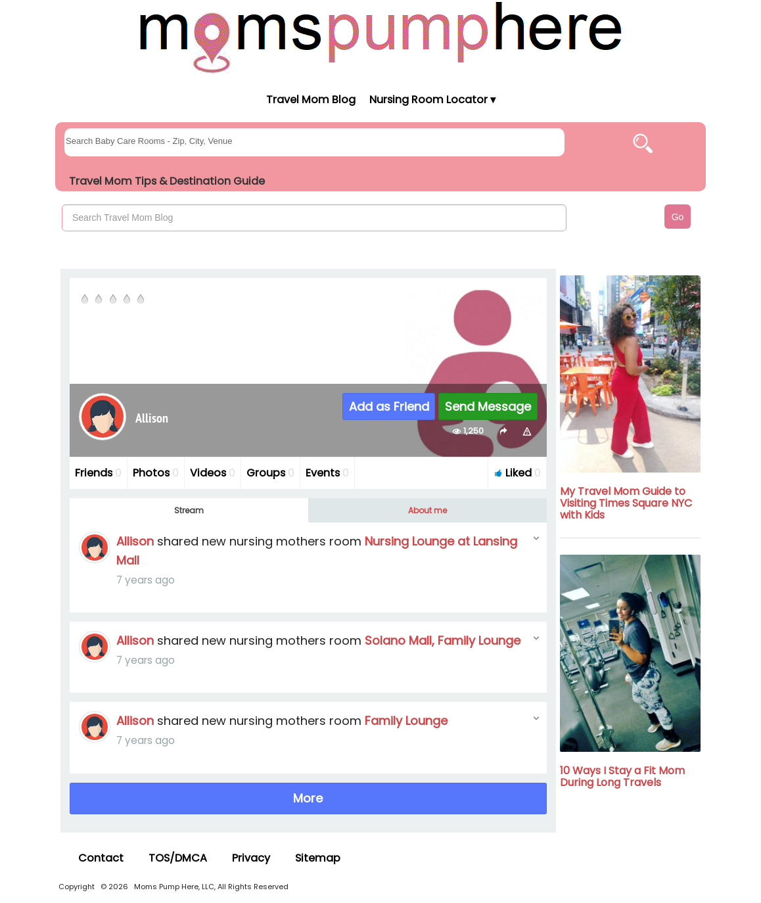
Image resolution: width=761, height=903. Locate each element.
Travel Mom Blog (310, 99)
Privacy (251, 858)
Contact (101, 858)
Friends (98, 472)
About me (427, 510)
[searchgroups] (314, 142)
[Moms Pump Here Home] (380, 37)
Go (678, 217)
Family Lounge (406, 720)
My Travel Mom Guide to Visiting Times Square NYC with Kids (626, 503)
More (308, 798)
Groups (270, 472)
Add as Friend (389, 406)
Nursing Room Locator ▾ (432, 99)
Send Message (488, 406)
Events (327, 472)
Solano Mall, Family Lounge (442, 640)
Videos (212, 472)
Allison (135, 541)
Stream (189, 510)
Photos (156, 472)
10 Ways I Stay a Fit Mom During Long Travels (622, 776)
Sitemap (317, 858)
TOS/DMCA (178, 858)
